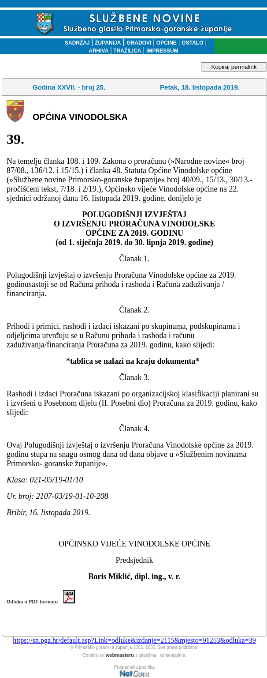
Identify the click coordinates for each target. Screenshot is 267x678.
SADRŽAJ (75, 43)
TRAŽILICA (126, 51)
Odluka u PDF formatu (41, 601)
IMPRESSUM (162, 51)
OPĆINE (166, 43)
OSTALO (192, 43)
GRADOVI (138, 43)
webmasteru (120, 655)
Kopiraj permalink (234, 67)
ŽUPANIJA (108, 43)
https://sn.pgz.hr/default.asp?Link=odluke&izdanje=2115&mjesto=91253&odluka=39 (134, 640)
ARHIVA (98, 51)
